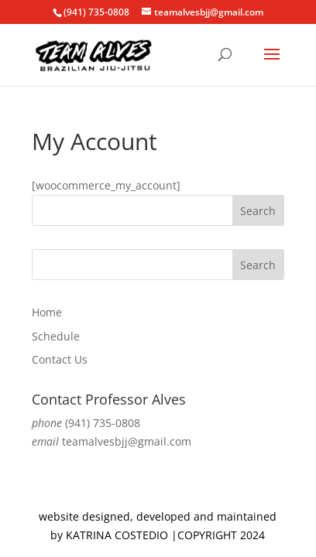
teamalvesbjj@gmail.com (126, 441)
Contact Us (60, 359)
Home (47, 312)
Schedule (56, 336)
